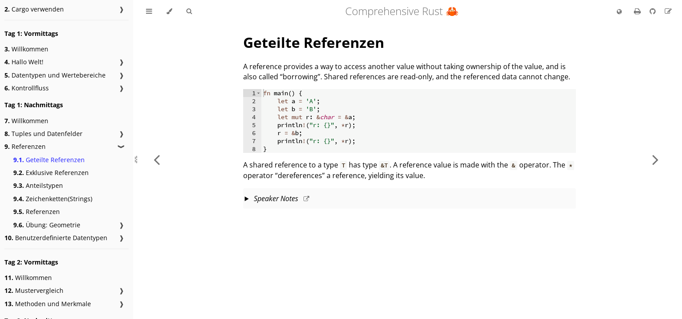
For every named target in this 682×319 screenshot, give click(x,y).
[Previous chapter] (157, 159)
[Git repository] (653, 11)
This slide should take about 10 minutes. (409, 199)
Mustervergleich (33, 290)
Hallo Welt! (23, 62)
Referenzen (25, 146)
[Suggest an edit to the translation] (668, 11)
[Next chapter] (655, 159)
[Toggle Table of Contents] (149, 11)
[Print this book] (638, 11)
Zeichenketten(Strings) (52, 199)
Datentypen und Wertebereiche (55, 75)
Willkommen (26, 49)
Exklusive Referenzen (51, 172)
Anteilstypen (38, 185)
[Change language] (619, 12)
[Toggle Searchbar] (189, 11)
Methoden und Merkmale (47, 304)
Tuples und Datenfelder (43, 133)
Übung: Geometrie (46, 225)
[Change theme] (169, 11)
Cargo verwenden (34, 9)
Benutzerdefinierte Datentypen (55, 237)
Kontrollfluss (26, 88)
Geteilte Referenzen (49, 160)
